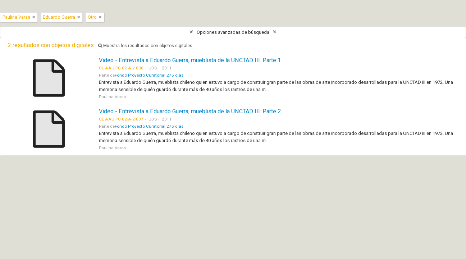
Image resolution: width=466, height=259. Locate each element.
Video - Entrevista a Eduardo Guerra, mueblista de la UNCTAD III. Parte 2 (190, 111)
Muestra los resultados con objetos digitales (145, 45)
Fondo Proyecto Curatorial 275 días (149, 75)
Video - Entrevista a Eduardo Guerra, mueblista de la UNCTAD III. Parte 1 (190, 60)
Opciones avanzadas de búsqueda (233, 32)
